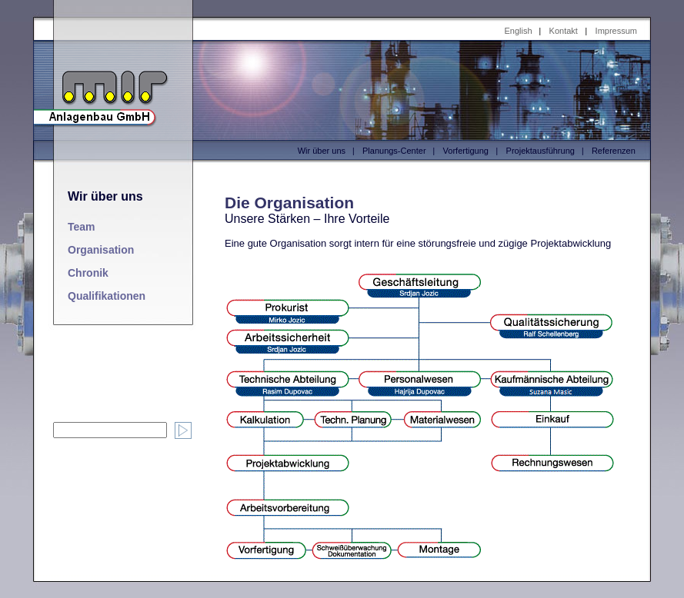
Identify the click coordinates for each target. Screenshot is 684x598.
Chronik (88, 273)
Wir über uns (321, 150)
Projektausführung (540, 150)
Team (81, 227)
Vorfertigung (466, 150)
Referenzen (614, 150)
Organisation (101, 250)
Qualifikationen (106, 296)
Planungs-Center (394, 150)
